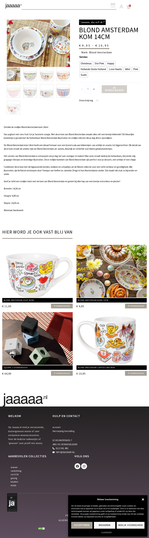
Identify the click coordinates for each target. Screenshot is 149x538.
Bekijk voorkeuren (130, 525)
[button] (142, 499)
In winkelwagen (114, 89)
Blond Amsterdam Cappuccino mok (96, 367)
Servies (83, 57)
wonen (14, 467)
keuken (14, 481)
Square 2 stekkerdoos (16, 367)
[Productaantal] (88, 89)
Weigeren (105, 525)
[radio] (86, 63)
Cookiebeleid (106, 532)
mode (13, 485)
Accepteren (82, 525)
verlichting (16, 470)
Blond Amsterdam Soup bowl (19, 300)
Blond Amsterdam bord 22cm (93, 300)
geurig (14, 478)
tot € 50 (14, 474)
